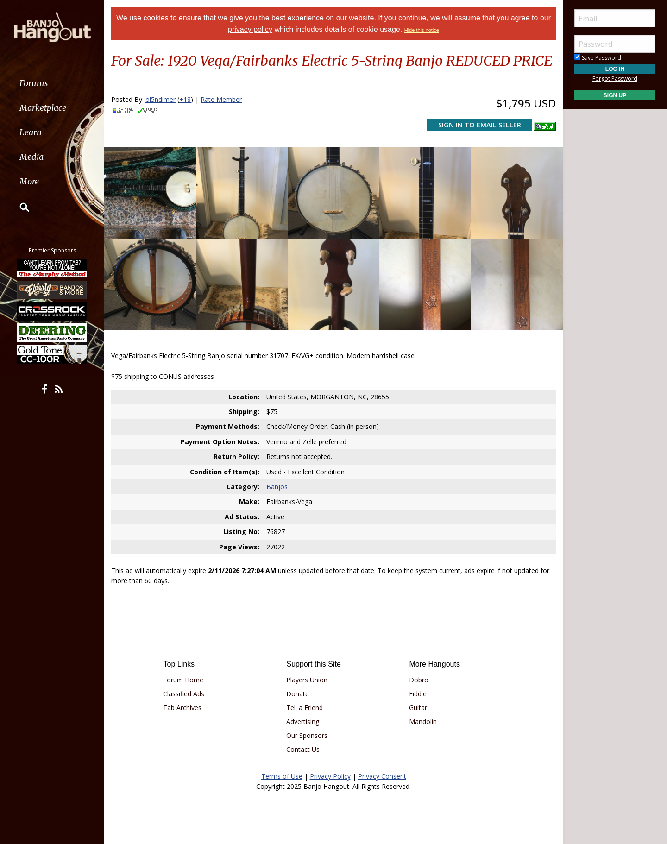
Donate (297, 693)
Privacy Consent (382, 776)
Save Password (597, 58)
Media (31, 156)
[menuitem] (52, 83)
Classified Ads (183, 693)
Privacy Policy (330, 776)
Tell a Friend (304, 707)
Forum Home (183, 679)
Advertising (302, 721)
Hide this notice (421, 30)
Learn (30, 132)
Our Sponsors (306, 735)
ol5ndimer (160, 99)
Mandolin (423, 721)
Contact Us (303, 749)
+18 (185, 99)
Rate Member (221, 99)
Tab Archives (182, 707)
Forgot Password (614, 78)
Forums (33, 83)
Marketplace (42, 107)
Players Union (306, 679)
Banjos (277, 486)
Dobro (418, 679)
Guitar (418, 707)
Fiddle (418, 693)
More (29, 181)
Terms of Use (281, 776)
